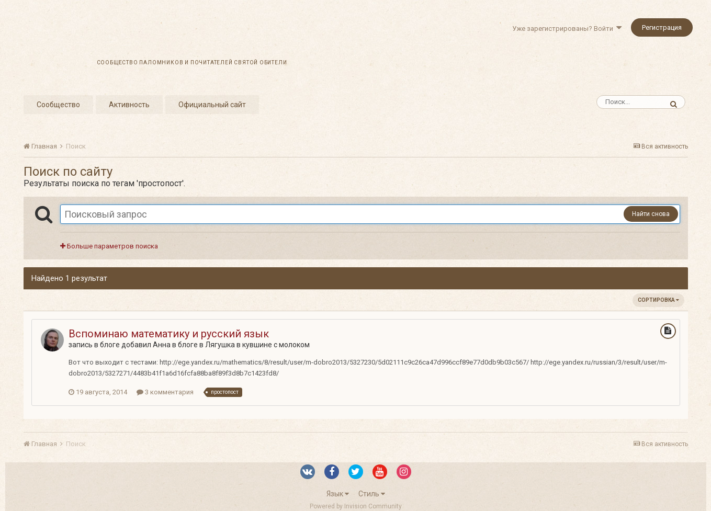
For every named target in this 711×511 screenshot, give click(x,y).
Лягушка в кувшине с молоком (257, 344)
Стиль (371, 494)
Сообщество (58, 104)
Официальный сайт (212, 104)
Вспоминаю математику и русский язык (169, 333)
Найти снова (651, 214)
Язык (337, 494)
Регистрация (662, 27)
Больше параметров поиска (109, 246)
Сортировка (658, 300)
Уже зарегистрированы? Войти (567, 28)
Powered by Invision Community (356, 506)
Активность (129, 104)
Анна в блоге (175, 344)
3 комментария (165, 392)
